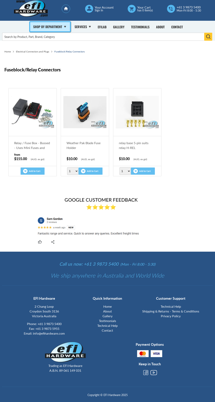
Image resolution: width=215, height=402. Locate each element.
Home (7, 51)
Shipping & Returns (155, 311)
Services (81, 26)
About (160, 27)
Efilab (102, 27)
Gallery (118, 27)
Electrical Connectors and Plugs (32, 51)
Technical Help (107, 325)
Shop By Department (47, 26)
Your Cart (144, 7)
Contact (177, 27)
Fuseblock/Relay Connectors (69, 51)
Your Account (104, 7)
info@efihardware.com (49, 333)
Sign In (99, 10)
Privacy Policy (171, 316)
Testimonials (140, 27)
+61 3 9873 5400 (189, 7)
